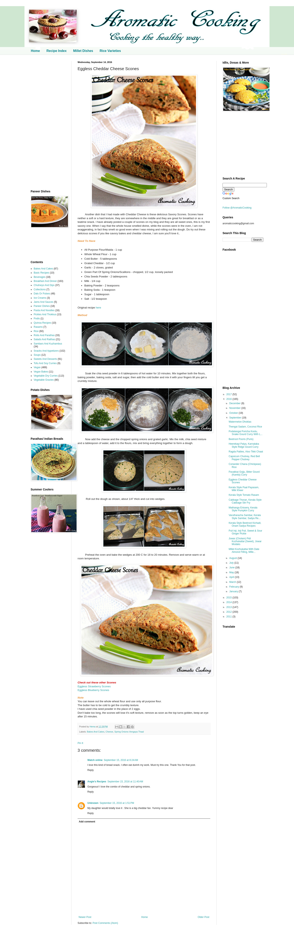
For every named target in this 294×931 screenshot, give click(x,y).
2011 (229, 616)
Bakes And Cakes (95, 731)
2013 (229, 607)
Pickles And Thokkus (45, 314)
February (234, 586)
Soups (37, 354)
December (235, 403)
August (233, 558)
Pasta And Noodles (44, 310)
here (98, 307)
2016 (229, 399)
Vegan (37, 367)
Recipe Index (56, 51)
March (233, 582)
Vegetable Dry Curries (46, 375)
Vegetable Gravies (44, 379)
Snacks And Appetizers (46, 350)
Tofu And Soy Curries (45, 363)
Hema (93, 726)
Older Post (203, 917)
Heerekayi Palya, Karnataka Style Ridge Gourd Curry (244, 445)
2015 (229, 597)
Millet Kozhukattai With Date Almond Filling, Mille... (244, 550)
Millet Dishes (83, 51)
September (235, 417)
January (234, 591)
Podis (37, 318)
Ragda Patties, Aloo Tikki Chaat (246, 451)
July (231, 562)
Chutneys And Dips (44, 285)
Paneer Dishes (42, 306)
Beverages (39, 277)
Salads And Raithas (44, 339)
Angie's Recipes (96, 781)
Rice (36, 331)
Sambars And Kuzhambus (48, 343)
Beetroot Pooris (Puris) (241, 439)
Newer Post (85, 917)
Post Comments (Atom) (105, 923)
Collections (40, 289)
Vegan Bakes (41, 371)
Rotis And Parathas (44, 335)
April (232, 577)
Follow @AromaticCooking (237, 207)
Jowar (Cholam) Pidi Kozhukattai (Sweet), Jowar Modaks (245, 541)
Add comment (87, 821)
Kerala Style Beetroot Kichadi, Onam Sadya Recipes (245, 524)
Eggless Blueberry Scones (93, 690)
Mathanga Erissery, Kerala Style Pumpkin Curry (243, 509)
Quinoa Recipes (42, 322)
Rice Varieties (110, 51)
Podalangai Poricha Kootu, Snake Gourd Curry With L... (246, 433)
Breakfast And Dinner (45, 281)
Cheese (109, 731)
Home (35, 51)
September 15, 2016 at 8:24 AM (121, 760)
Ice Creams (40, 297)
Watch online (94, 760)
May (232, 572)
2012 (229, 611)
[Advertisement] (48, 122)
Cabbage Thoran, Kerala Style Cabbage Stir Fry (245, 501)
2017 (229, 394)
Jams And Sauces (43, 302)
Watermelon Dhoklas (240, 421)
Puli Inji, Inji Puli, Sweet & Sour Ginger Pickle (245, 532)
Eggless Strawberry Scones (94, 686)
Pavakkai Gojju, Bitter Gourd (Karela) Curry (244, 473)
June (232, 567)
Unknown (92, 803)
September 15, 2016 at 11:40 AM (125, 781)
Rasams (38, 326)
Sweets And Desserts (45, 359)
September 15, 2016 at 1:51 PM (117, 803)
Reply (90, 770)
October (234, 413)
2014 (229, 602)
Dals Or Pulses (42, 293)
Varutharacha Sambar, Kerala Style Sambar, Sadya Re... (245, 516)
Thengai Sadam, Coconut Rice (245, 426)
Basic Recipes (41, 272)
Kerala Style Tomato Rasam (244, 495)
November (235, 408)
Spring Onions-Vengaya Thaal (129, 731)
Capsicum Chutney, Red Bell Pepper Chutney (244, 458)
